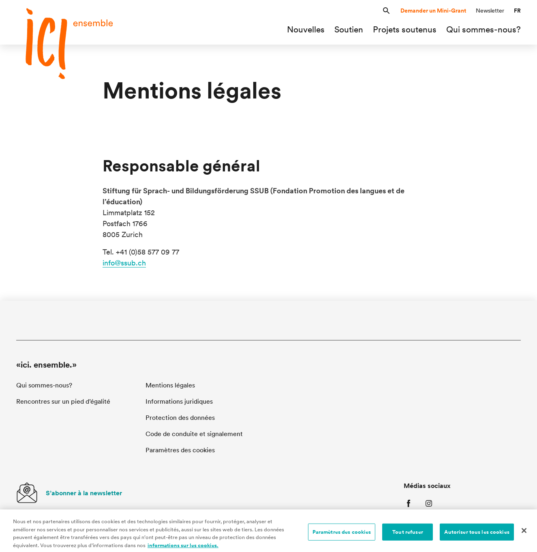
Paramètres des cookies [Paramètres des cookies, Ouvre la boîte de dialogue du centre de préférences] (341, 535)
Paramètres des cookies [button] (180, 450)
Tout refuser (407, 535)
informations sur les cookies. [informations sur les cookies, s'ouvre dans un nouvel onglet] (183, 548)
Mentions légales (170, 385)
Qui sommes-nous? (44, 385)
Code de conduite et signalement (194, 434)
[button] (386, 10)
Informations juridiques (179, 401)
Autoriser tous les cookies (476, 535)
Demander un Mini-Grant (433, 10)
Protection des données (180, 417)
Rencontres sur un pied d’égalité (63, 401)
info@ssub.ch (124, 263)
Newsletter (490, 10)
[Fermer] (524, 533)
